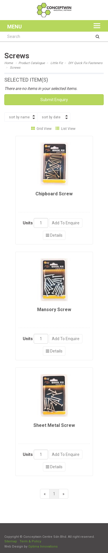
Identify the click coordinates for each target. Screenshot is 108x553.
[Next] (63, 494)
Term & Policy (30, 541)
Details (54, 235)
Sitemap (10, 541)
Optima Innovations (43, 546)
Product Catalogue (31, 63)
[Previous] (45, 494)
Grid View (41, 129)
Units (28, 223)
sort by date (51, 117)
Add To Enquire (65, 223)
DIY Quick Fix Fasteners (85, 63)
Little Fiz (56, 63)
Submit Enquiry (54, 99)
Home (8, 63)
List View (65, 129)
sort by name (19, 117)
